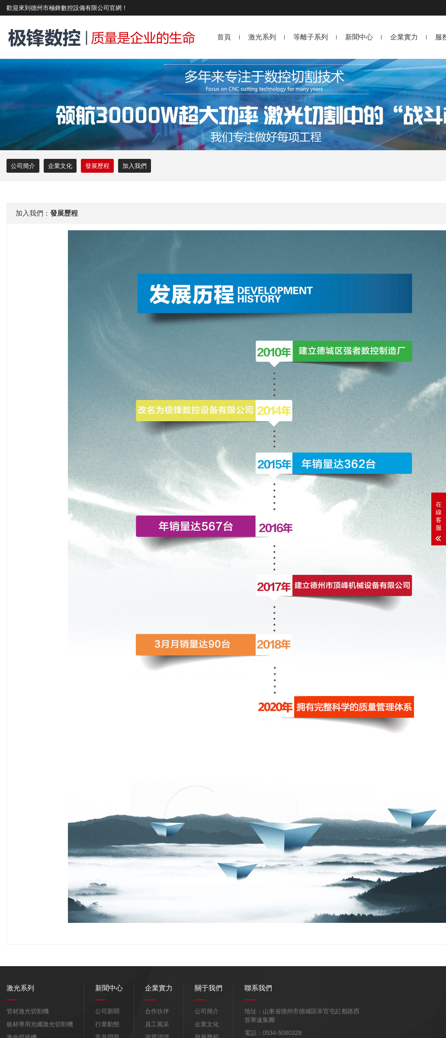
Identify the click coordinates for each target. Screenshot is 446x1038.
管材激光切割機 (27, 1011)
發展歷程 (97, 165)
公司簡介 (23, 165)
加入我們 (134, 165)
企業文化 (60, 165)
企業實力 (404, 37)
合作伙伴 (157, 1011)
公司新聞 (107, 1011)
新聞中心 (359, 37)
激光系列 (262, 37)
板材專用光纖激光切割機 (39, 1024)
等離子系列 (310, 37)
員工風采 (157, 1024)
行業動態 (107, 1024)
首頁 (224, 37)
